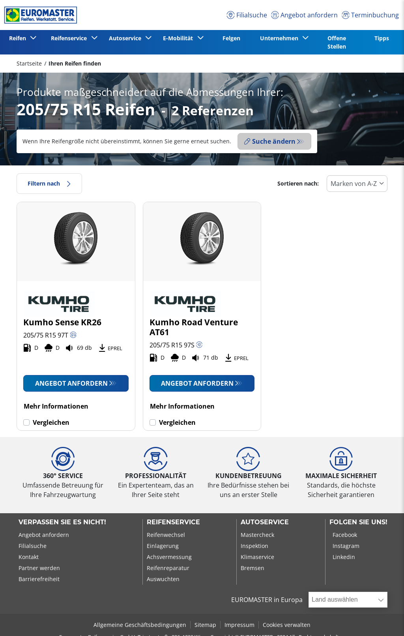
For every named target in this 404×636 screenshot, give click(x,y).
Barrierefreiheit (39, 579)
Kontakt (29, 557)
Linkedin (344, 557)
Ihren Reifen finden (75, 63)
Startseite (29, 63)
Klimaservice (257, 557)
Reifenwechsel (166, 534)
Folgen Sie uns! (358, 522)
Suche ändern (270, 141)
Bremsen (252, 568)
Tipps (381, 38)
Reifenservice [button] (70, 38)
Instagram (346, 546)
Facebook (345, 534)
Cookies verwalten (286, 624)
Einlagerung (163, 546)
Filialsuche (33, 546)
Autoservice (265, 522)
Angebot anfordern (71, 383)
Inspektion (254, 546)
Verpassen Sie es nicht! (62, 522)
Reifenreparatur (168, 568)
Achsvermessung (169, 557)
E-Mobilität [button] (179, 38)
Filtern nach (49, 183)
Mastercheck (257, 534)
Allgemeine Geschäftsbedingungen (140, 624)
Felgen (231, 38)
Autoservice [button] (126, 38)
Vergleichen (51, 422)
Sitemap (205, 624)
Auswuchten (163, 579)
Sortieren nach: (298, 183)
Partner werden (39, 568)
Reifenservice (173, 522)
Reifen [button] (19, 38)
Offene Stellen (336, 42)
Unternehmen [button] (280, 38)
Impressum (239, 624)
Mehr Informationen (56, 406)
